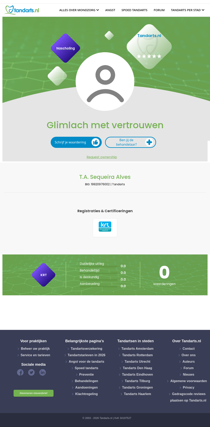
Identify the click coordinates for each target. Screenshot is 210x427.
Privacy (188, 388)
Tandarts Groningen (137, 388)
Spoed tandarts (134, 10)
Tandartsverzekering (86, 349)
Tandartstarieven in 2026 (86, 355)
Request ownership (102, 157)
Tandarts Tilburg (137, 381)
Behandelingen (86, 381)
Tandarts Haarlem (137, 394)
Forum (159, 10)
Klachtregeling (86, 394)
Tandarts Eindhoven (137, 375)
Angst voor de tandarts (86, 362)
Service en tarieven (35, 355)
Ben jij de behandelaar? (134, 142)
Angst (110, 10)
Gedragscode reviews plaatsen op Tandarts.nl (188, 398)
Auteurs (188, 362)
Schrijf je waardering (77, 142)
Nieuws (188, 375)
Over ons (189, 355)
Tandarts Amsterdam (137, 349)
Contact (189, 349)
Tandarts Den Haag (137, 368)
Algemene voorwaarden (188, 381)
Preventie (86, 375)
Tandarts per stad (186, 10)
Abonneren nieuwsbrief (33, 393)
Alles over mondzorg (77, 10)
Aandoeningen (86, 388)
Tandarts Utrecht (137, 362)
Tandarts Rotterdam (137, 355)
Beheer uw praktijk (35, 349)
